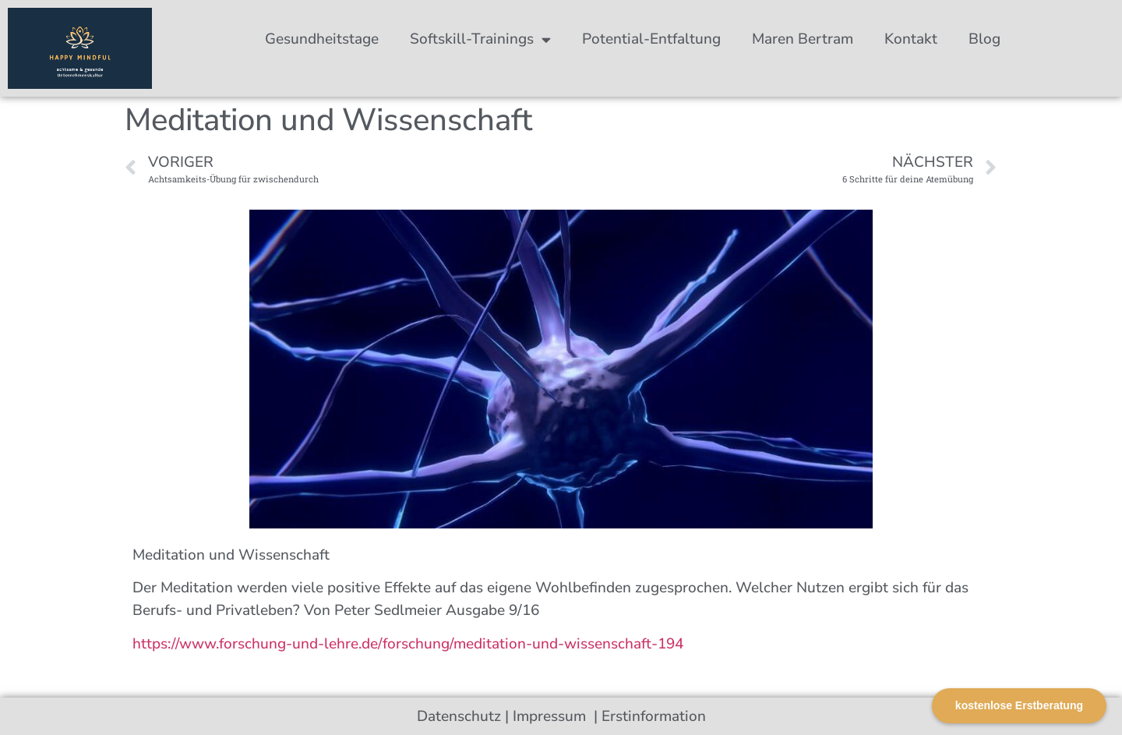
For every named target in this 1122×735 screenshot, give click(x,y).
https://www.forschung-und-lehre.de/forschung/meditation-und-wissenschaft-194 (407, 644)
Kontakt (910, 39)
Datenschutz (459, 716)
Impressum (551, 716)
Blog (984, 39)
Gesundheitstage (322, 39)
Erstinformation (654, 716)
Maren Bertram (802, 39)
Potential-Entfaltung (651, 39)
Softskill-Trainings (480, 39)
